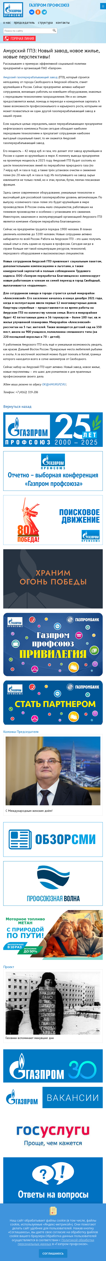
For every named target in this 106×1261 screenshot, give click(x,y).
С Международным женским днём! (29, 811)
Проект (8, 967)
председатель (24, 22)
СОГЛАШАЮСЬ (52, 1253)
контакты (63, 22)
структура (45, 22)
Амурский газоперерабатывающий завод (30, 77)
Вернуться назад (17, 406)
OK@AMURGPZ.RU (54, 384)
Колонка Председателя (20, 731)
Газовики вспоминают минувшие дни (30, 1038)
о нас (7, 22)
